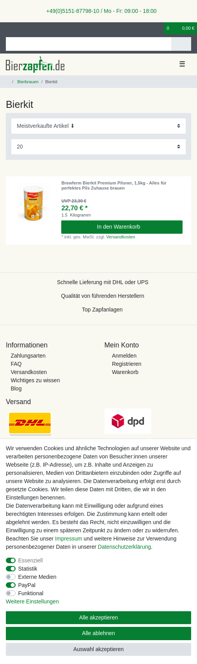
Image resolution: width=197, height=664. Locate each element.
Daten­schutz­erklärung (124, 547)
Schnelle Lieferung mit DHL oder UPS (103, 282)
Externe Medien (37, 577)
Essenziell (30, 560)
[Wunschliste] (158, 28)
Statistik (27, 569)
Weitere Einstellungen (32, 601)
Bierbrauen (27, 81)
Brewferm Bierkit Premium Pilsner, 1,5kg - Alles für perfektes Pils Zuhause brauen (113, 185)
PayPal (26, 585)
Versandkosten (120, 236)
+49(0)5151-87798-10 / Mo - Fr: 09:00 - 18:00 (99, 11)
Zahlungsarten (28, 356)
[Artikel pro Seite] (98, 146)
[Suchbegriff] (88, 44)
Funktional (31, 593)
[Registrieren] (21, 28)
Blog (16, 388)
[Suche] (181, 44)
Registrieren (126, 364)
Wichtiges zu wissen (35, 380)
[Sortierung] (98, 126)
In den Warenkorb (137, 227)
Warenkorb (125, 372)
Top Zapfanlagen (102, 309)
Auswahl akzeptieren (98, 649)
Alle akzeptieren (98, 617)
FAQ (16, 364)
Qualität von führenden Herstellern (102, 296)
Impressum (68, 538)
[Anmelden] (8, 28)
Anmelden (124, 356)
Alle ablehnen (98, 633)
